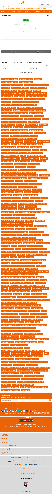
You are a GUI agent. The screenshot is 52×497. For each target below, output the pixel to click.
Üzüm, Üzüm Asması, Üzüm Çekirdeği (11, 198)
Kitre (22, 387)
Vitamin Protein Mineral (30, 274)
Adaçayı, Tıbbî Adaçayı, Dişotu (9, 311)
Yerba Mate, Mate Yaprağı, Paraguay (30, 331)
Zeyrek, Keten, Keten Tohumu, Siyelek (25, 266)
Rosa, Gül (14, 246)
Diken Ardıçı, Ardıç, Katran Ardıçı (10, 336)
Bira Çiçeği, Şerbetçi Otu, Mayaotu (19, 345)
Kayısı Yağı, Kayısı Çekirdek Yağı (40, 288)
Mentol (37, 322)
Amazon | (27, 426)
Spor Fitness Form (20, 229)
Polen (34, 302)
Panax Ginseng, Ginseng (26, 82)
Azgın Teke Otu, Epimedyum (33, 387)
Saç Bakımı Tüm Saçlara (8, 266)
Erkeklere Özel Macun (39, 260)
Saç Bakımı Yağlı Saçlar (32, 280)
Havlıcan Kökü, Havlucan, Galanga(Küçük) (36, 254)
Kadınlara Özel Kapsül (26, 260)
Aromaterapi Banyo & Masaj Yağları (27, 104)
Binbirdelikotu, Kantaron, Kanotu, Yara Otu (26, 342)
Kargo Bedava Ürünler (7, 229)
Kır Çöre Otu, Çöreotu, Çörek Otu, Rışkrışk (33, 381)
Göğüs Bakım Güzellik (36, 246)
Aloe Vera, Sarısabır (42, 362)
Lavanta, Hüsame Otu (7, 138)
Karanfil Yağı (5, 268)
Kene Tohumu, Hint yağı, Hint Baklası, (27, 370)
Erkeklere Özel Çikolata (26, 116)
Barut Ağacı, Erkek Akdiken (39, 297)
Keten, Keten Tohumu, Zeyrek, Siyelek (34, 376)
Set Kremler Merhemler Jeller (26, 257)
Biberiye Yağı (24, 240)
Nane (31, 113)
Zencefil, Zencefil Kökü (31, 206)
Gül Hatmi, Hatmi (24, 314)
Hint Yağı (19, 251)
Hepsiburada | (38, 426)
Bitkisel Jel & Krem (44, 175)
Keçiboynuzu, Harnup (32, 364)
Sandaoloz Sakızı (41, 266)
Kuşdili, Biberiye (25, 390)
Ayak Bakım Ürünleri (23, 107)
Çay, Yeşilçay (5, 282)
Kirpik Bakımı (31, 249)
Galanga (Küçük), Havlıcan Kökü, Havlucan (12, 99)
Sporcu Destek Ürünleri (7, 249)
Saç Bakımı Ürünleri (40, 282)
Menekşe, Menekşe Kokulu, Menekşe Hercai (12, 322)
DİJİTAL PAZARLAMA (26, 478)
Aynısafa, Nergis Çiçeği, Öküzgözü (10, 387)
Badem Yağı (21, 93)
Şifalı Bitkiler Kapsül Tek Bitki (9, 209)
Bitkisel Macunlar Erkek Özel (9, 203)
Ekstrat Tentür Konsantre (36, 107)
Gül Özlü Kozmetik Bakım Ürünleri (10, 133)
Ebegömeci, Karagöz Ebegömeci (9, 82)
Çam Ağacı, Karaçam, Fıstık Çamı (29, 212)
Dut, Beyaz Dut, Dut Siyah (35, 356)
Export (49, 11)
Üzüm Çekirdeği (17, 195)
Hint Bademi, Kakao (17, 333)
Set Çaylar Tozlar (35, 198)
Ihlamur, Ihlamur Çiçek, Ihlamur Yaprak (36, 96)
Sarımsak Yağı (44, 158)
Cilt (8, 11)
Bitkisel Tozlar (15, 87)
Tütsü (13, 11)
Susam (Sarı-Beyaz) (42, 370)
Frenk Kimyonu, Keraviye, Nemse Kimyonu (20, 288)
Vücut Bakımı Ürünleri (7, 192)
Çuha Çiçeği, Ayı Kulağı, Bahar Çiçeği (11, 356)
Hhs (10, 15)
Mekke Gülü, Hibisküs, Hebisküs (21, 291)
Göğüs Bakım (5, 113)
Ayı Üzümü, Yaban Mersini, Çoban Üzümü (23, 384)
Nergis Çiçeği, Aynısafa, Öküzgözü (10, 260)
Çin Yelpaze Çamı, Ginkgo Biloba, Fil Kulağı (32, 319)
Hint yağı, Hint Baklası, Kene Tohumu (20, 353)
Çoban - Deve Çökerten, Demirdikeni (11, 331)
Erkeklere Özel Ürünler (26, 133)
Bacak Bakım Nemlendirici (8, 234)
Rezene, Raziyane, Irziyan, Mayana (33, 192)
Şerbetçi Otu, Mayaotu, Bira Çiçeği (10, 150)
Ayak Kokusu (20, 124)
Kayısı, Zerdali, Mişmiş (7, 359)
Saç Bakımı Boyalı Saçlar (24, 189)
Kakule (38, 209)
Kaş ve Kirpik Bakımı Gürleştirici (38, 87)
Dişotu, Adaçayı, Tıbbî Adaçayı (9, 339)
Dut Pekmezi (5, 136)
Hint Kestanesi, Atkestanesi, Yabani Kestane (12, 350)
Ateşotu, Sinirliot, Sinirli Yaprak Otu (10, 379)
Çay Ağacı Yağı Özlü (7, 291)
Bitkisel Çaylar (5, 144)
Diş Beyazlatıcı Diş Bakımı (43, 243)
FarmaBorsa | (19, 428)
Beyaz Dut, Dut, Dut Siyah (8, 325)
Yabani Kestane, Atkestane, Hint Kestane (12, 226)
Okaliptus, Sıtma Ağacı (40, 133)
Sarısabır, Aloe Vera (36, 291)
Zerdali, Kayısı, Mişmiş (7, 212)
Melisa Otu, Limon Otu (34, 311)
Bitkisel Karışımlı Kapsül (36, 144)
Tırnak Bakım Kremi (39, 99)
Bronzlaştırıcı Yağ (39, 116)
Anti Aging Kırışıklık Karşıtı (26, 79)
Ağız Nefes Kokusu (41, 169)
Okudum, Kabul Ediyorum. (10, 403)
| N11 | (6, 426)
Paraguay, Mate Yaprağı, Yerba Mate (27, 186)
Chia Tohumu (19, 181)
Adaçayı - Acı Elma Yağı (34, 164)
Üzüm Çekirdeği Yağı (19, 96)
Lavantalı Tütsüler (6, 364)
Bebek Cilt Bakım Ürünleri (8, 184)
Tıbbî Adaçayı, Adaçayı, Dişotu (39, 294)
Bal (37, 158)
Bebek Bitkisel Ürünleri (20, 164)
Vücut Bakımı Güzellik (42, 316)
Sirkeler (38, 234)
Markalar (3, 11)
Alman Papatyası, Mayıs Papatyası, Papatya (12, 362)
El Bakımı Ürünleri (6, 110)
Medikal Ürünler (6, 102)
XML (44, 11)
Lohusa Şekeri (38, 263)
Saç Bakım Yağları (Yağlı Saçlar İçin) (10, 217)
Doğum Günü (31, 167)
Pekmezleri (5, 302)
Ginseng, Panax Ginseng (31, 268)
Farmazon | (26, 428)
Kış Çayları (44, 387)
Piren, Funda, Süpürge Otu (26, 282)
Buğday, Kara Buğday (7, 367)
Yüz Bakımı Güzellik (14, 319)
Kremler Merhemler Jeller (17, 268)
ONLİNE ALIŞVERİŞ (26, 468)
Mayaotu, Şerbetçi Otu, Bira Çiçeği (10, 240)
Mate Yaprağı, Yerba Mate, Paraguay (36, 155)
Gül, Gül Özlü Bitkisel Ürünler (9, 206)
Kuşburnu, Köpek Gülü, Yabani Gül (10, 390)
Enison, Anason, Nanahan (8, 305)
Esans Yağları (37, 90)
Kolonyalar (35, 150)
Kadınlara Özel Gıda (22, 184)
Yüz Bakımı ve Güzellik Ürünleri (17, 280)
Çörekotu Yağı (5, 263)
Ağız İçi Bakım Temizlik (43, 141)
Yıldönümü (13, 257)
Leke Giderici (5, 243)
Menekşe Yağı (5, 246)
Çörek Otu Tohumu (41, 249)
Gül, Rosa (4, 319)
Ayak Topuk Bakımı (33, 178)
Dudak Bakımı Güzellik (7, 181)
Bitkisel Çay (5, 130)
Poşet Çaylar (44, 198)
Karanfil (40, 342)
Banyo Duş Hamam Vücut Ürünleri (10, 175)
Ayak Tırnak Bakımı (25, 150)
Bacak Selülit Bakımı (43, 271)
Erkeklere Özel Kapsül (26, 223)
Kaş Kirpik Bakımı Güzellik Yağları (40, 85)
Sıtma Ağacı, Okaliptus (7, 342)
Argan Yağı (26, 294)
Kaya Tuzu (38, 11)
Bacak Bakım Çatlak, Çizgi (8, 124)
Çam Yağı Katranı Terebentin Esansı (33, 127)
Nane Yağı (14, 79)
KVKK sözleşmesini (6, 403)
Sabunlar (13, 113)
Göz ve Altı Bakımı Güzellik (8, 254)
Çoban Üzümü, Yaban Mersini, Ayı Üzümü (29, 339)
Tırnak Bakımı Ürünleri (34, 305)
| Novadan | (13, 428)
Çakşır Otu (34, 136)
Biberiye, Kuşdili (6, 333)
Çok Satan (19, 11)
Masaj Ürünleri (43, 178)
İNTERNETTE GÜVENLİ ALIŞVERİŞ (26, 473)
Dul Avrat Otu (5, 353)
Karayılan (27, 347)
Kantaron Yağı (30, 209)
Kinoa (19, 381)
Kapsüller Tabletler (44, 212)
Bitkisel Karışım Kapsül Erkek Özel (10, 116)
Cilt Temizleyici (19, 220)
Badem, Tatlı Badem (7, 96)
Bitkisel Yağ (30, 285)
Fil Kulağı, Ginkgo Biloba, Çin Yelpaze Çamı (29, 203)
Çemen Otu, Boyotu (22, 305)
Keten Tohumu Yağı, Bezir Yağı (38, 314)
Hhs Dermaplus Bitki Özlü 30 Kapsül (34, 62)
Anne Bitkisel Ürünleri (34, 121)
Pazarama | (45, 426)
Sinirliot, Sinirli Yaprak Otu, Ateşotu (33, 333)
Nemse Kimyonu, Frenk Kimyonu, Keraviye (25, 237)
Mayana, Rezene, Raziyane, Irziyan (10, 223)
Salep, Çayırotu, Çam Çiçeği (30, 195)
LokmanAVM (26, 491)
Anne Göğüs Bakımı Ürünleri (9, 186)
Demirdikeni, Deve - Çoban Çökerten (11, 299)
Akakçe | (36, 428)
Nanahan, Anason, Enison (25, 90)
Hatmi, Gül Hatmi (28, 226)
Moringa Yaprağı (34, 359)
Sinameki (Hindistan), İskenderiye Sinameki (24, 328)
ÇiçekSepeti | (17, 426)
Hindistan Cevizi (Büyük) (23, 325)
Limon (17, 212)
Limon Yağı (32, 172)
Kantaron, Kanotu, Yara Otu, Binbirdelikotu (12, 271)
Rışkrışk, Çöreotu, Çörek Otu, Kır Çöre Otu (24, 215)
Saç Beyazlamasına (6, 294)
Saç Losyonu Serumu (36, 147)
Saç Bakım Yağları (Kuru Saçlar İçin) (33, 152)
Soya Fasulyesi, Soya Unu (22, 359)
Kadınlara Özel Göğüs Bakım (36, 232)
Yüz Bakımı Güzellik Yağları (30, 251)
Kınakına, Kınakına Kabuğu (8, 381)
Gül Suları (16, 316)
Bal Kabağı (43, 203)
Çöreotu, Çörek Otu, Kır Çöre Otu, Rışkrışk (12, 347)
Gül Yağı (21, 206)
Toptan (26, 11)
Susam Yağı (43, 280)
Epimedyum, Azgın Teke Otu (22, 308)
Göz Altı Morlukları (22, 113)
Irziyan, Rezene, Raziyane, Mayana (19, 130)
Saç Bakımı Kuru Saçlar (7, 220)
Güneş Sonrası (19, 192)
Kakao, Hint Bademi (7, 178)
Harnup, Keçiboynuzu (29, 169)
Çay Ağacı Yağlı (17, 294)
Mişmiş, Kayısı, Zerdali (37, 353)
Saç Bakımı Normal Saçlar (36, 240)
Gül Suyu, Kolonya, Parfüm (8, 147)
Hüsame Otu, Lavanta (19, 364)
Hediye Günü (39, 201)
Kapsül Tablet (15, 144)
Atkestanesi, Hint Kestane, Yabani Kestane (32, 379)
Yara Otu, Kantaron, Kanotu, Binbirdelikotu (20, 302)
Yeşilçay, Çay (5, 345)
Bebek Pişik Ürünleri (31, 229)
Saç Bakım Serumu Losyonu (38, 161)
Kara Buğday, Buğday (7, 285)
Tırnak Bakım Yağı (6, 195)
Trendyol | (32, 426)
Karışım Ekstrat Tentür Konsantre (10, 155)
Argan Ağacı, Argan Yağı (26, 373)
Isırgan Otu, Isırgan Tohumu (9, 189)
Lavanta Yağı (33, 138)
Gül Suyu (23, 155)
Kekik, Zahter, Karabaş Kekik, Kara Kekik (39, 367)
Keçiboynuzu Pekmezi (7, 237)
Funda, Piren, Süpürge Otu (24, 297)
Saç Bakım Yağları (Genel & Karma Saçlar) (12, 119)
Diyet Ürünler (14, 282)
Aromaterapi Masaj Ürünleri (9, 93)
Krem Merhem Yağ (40, 285)
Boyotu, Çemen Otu (30, 362)
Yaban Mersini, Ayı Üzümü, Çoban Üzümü (12, 85)
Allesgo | (31, 428)
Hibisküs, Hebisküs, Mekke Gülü (9, 314)
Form (31, 11)
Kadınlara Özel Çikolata (7, 167)
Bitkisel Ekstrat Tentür (7, 161)
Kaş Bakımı (45, 234)
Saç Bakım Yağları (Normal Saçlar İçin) (24, 201)
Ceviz (20, 169)
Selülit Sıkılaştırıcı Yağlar (30, 181)
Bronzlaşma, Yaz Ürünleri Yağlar (32, 119)
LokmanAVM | (11, 426)
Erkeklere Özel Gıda (20, 167)
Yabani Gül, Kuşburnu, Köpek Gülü (10, 158)
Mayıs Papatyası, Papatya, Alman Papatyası (12, 277)
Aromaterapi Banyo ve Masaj (9, 90)
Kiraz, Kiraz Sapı (6, 384)
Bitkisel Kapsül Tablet (7, 201)
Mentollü (24, 356)
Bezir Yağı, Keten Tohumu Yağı (29, 217)
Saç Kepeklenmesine (44, 299)
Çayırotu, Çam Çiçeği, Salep (8, 297)
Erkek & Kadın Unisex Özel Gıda (30, 102)
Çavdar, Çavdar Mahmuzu (8, 251)
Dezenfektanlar (6, 79)
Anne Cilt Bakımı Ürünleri (28, 158)
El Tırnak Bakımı (43, 124)
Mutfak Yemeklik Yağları (31, 124)
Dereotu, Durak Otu (7, 328)
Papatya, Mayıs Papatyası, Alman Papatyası (12, 152)
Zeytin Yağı (25, 198)
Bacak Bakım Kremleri (21, 172)
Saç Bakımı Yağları (29, 277)
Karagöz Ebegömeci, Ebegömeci (38, 325)
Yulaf (46, 353)
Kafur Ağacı (13, 136)
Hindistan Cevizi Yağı (16, 243)
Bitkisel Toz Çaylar (6, 127)
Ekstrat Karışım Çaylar (23, 147)
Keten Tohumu (29, 322)
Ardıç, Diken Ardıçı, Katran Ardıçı (10, 373)
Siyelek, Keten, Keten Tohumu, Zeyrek (35, 350)
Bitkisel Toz (5, 274)
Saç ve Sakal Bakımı (7, 316)
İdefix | (40, 428)
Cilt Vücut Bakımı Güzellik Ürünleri (10, 232)
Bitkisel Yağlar (24, 87)
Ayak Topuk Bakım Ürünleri (8, 107)
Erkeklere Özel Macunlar (20, 178)
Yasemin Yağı (19, 141)
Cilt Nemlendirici (37, 189)
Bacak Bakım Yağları (44, 251)
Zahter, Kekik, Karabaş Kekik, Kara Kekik (36, 93)
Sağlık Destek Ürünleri (24, 136)
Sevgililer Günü (29, 220)
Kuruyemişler (38, 113)
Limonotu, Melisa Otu (29, 243)
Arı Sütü (37, 373)
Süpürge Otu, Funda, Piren (8, 370)
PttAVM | (23, 426)
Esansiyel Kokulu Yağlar (8, 172)
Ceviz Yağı (27, 85)
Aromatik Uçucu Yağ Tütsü (21, 138)
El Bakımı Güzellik (40, 220)
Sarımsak (4, 280)
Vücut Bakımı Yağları (24, 246)
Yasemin (44, 311)
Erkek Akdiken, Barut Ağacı (28, 316)
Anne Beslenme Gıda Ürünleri (9, 104)
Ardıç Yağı (4, 288)
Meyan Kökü (45, 339)
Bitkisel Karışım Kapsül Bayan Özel (36, 110)
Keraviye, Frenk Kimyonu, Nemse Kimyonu (12, 376)
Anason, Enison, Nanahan (21, 367)
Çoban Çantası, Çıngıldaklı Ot (27, 336)
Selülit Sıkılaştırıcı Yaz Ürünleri (29, 299)
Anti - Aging (38, 79)
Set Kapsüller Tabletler (40, 226)
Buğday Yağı (5, 257)
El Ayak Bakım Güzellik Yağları (9, 169)
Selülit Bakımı (22, 311)
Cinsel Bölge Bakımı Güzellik (22, 161)
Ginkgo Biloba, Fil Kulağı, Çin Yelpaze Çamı (22, 263)
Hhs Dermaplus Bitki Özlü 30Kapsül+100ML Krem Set (12, 62)
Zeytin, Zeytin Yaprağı (30, 271)
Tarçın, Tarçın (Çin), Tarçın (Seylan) (18, 121)
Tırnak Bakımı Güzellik (37, 308)
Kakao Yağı (45, 119)
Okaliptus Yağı (5, 87)
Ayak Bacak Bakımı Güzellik (36, 130)
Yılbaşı (24, 249)
